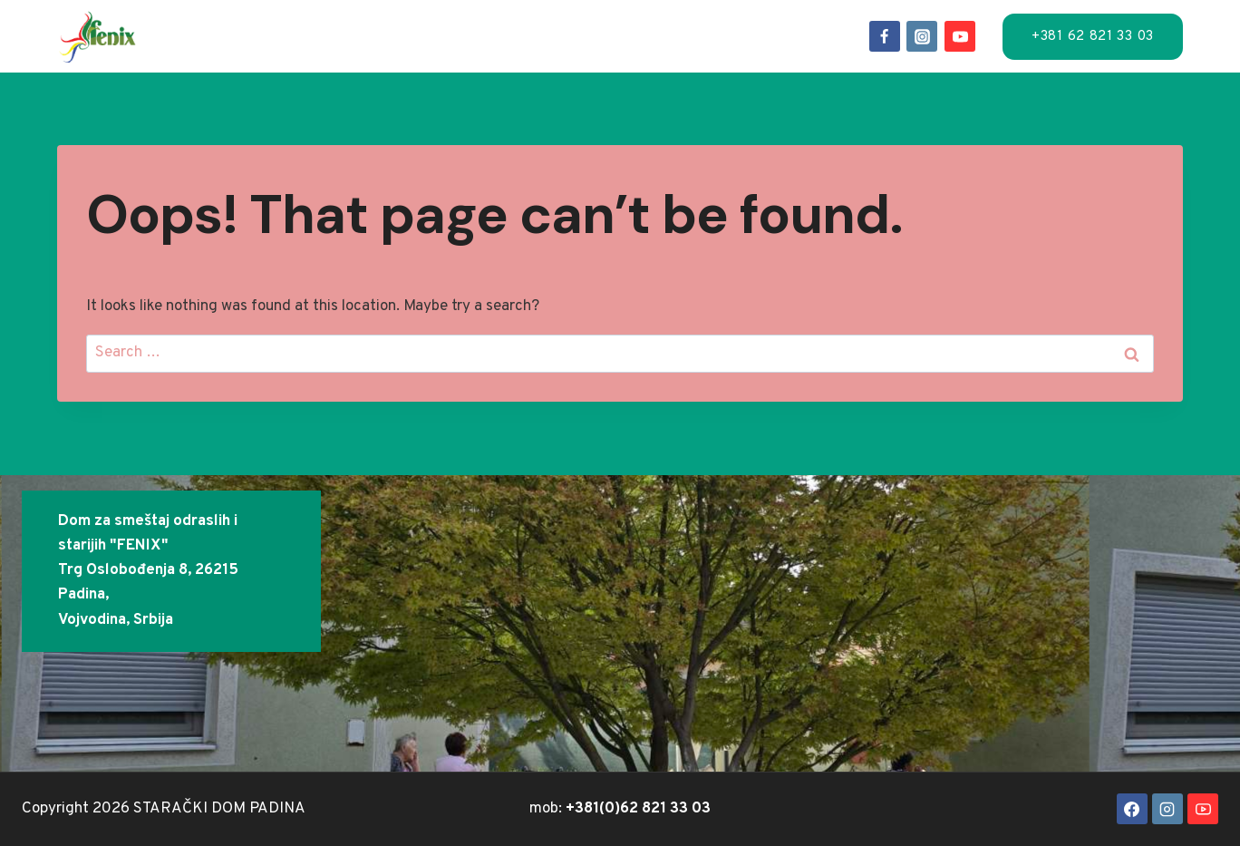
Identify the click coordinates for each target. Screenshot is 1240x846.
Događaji (583, 35)
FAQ (740, 35)
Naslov (225, 35)
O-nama (674, 35)
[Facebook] (884, 36)
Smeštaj (310, 35)
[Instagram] (921, 36)
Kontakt (811, 35)
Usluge (397, 35)
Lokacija (486, 35)
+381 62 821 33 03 (1093, 36)
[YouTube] (960, 36)
